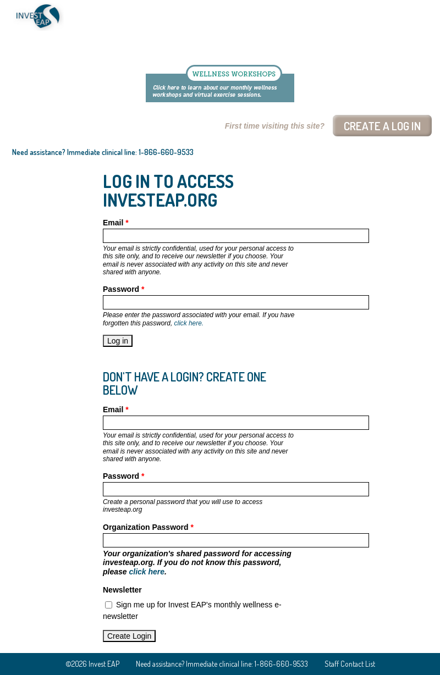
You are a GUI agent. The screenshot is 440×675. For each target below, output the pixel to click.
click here (146, 571)
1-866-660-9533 (166, 152)
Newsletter (122, 589)
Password (123, 289)
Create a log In (382, 125)
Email (116, 222)
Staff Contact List (349, 663)
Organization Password (148, 527)
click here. (189, 323)
